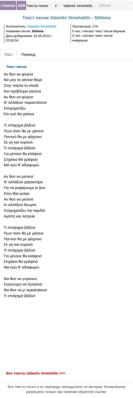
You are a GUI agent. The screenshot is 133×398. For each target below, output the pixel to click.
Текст (8, 54)
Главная (8, 6)
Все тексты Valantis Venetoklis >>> (35, 373)
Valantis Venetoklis (77, 6)
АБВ (21, 6)
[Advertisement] (44, 335)
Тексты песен (37, 6)
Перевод (28, 54)
